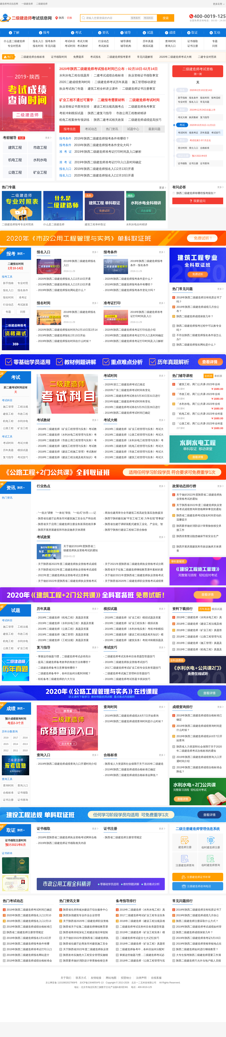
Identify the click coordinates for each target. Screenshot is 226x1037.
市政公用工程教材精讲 (131, 113)
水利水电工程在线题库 (74, 75)
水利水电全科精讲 (136, 224)
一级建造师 (27, 3)
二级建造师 (41, 3)
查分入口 (193, 148)
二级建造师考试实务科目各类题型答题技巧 (130, 656)
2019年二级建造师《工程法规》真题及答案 (63, 640)
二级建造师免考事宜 (141, 106)
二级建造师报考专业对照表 (18, 224)
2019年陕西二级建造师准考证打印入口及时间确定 (107, 162)
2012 (5, 750)
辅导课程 (126, 41)
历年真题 (148, 41)
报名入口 (38, 41)
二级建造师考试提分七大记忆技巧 (137, 937)
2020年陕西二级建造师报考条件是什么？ (129, 278)
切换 (69, 17)
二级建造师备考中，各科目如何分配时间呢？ (64, 673)
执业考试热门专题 (71, 88)
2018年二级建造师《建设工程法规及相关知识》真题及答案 (199, 624)
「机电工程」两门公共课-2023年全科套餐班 (199, 414)
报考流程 (215, 97)
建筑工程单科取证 (95, 224)
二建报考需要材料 (111, 100)
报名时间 (38, 45)
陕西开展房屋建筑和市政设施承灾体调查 (62, 529)
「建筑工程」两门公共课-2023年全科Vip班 (198, 384)
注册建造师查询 (185, 861)
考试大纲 (82, 41)
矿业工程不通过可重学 (76, 100)
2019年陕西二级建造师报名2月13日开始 (61, 335)
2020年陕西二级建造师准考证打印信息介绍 (130, 329)
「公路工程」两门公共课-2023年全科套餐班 (199, 424)
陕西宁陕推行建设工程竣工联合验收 (126, 529)
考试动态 (91, 129)
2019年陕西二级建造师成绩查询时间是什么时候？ (134, 721)
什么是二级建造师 (14, 41)
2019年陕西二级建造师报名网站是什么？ (62, 290)
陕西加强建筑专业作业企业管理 (79, 915)
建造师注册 (185, 842)
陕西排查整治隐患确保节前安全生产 (197, 536)
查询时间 (170, 41)
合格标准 (204, 148)
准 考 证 (65, 151)
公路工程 (8, 428)
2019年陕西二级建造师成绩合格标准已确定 (130, 769)
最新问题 (154, 129)
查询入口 (170, 45)
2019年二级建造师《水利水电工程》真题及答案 (66, 623)
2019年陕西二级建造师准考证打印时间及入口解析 (107, 151)
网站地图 (111, 977)
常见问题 (50, 45)
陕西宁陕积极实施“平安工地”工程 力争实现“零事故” (135, 518)
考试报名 (95, 56)
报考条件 (135, 18)
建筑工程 (8, 413)
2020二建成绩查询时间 (74, 82)
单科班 (218, 375)
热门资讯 (112, 129)
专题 (215, 41)
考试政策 (103, 45)
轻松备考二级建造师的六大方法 (56, 679)
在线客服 (156, 977)
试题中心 (133, 129)
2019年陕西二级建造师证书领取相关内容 (62, 843)
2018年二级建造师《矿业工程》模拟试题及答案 (133, 617)
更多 (47, 137)
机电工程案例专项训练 (74, 119)
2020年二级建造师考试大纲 (175, 56)
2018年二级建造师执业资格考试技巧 (126, 662)
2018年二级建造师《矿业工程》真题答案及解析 (199, 630)
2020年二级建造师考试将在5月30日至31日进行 (132, 395)
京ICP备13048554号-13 (92, 982)
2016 (25, 737)
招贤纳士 (126, 977)
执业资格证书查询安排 (74, 106)
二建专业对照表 (207, 56)
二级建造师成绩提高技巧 (144, 119)
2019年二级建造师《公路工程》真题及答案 (63, 628)
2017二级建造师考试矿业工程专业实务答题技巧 (133, 667)
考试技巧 (215, 132)
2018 (5, 737)
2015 (5, 744)
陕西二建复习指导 (100, 113)
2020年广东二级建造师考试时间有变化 (127, 390)
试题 (148, 32)
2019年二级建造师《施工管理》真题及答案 (63, 634)
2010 (25, 750)
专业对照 (182, 102)
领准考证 (193, 132)
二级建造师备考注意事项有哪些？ (58, 667)
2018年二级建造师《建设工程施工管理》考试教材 (67, 451)
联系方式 (81, 977)
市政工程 (23, 413)
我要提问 (199, 200)
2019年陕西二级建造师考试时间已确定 (127, 412)
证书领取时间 (59, 56)
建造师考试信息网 (9, 3)
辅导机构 (126, 45)
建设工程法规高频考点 (109, 106)
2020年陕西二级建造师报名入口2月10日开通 (104, 175)
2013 (25, 744)
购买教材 (193, 117)
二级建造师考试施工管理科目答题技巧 (127, 673)
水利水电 (23, 421)
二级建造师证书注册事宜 (138, 88)
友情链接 (96, 977)
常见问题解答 (145, 56)
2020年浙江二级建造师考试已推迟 (125, 384)
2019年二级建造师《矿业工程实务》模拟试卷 (131, 623)
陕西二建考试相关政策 (109, 119)
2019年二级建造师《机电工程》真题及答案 (63, 617)
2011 (15, 750)
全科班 (208, 375)
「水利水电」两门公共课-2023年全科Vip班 (198, 404)
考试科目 (148, 18)
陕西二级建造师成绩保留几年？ (194, 316)
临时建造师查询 (211, 861)
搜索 (166, 18)
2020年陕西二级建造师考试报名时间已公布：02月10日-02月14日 (108, 69)
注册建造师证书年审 (196, 877)
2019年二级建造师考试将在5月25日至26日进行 (132, 407)
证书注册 (192, 45)
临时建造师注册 (211, 842)
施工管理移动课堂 (144, 82)
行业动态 (103, 41)
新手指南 (182, 97)
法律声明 (141, 977)
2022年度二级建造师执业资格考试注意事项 (63, 575)
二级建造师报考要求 (119, 56)
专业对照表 (14, 45)
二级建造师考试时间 (144, 100)
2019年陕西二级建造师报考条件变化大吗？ (103, 145)
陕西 (59, 17)
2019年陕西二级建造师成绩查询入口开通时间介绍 (67, 763)
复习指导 (204, 117)
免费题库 (78, 56)
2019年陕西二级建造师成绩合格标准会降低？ (131, 775)
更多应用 (217, 4)
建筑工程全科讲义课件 (103, 88)
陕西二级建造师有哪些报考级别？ (196, 193)
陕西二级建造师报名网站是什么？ (196, 344)
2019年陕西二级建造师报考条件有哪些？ (101, 138)
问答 (215, 45)
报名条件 (193, 97)
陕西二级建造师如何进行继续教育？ (195, 949)
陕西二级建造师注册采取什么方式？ (195, 920)
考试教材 (82, 45)
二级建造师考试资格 (197, 71)
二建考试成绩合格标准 (109, 75)
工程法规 (23, 406)
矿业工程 (23, 428)
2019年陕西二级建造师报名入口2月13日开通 (104, 168)
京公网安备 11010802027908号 (61, 982)
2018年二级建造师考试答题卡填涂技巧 (127, 679)
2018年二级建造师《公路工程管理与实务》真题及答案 (199, 637)
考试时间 (70, 45)
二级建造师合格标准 (33, 56)
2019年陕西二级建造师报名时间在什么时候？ (64, 341)
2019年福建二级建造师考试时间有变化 (127, 401)
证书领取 (192, 41)
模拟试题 (148, 45)
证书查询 (204, 163)
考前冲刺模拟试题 (71, 113)
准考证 (23, 297)
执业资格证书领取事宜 (143, 75)
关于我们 (66, 977)
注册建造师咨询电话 (196, 886)
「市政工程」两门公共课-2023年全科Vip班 (198, 394)
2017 (15, 737)
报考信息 (70, 129)
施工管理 (8, 406)
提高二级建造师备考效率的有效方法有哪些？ (64, 662)
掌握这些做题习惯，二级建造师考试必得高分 (64, 656)
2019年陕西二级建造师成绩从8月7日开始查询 (132, 715)
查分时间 (182, 148)
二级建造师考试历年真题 (111, 82)
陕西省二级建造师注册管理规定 (123, 837)
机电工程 (8, 421)
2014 (15, 744)
